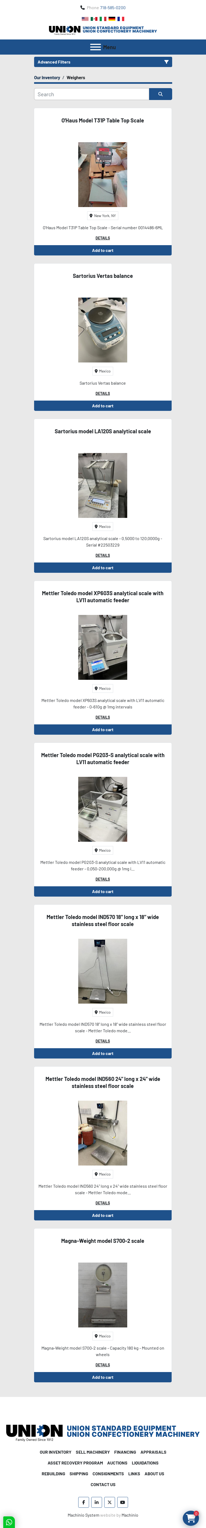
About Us (154, 1473)
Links (134, 1473)
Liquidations (145, 1462)
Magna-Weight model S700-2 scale (102, 1240)
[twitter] (109, 1502)
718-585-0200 (113, 7)
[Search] (91, 94)
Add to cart (102, 250)
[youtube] (122, 1502)
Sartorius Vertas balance (103, 275)
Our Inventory (55, 1451)
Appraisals (153, 1451)
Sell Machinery (93, 1451)
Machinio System (83, 1514)
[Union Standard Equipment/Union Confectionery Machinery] (103, 1432)
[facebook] (83, 1502)
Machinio (130, 1514)
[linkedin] (96, 1502)
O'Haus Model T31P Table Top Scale (102, 120)
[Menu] (95, 47)
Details (103, 238)
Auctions (117, 1462)
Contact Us (103, 1484)
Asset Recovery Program (75, 1462)
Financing (125, 1451)
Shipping (79, 1473)
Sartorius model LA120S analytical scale (103, 431)
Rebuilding (53, 1473)
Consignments (108, 1473)
